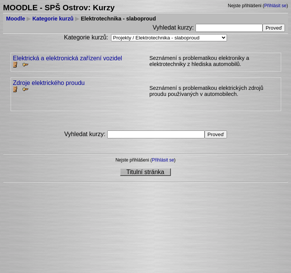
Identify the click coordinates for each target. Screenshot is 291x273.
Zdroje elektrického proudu (48, 83)
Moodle (15, 19)
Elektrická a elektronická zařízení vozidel (67, 58)
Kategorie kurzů (53, 19)
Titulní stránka (145, 172)
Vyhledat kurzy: (174, 27)
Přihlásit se (275, 5)
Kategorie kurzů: (86, 37)
